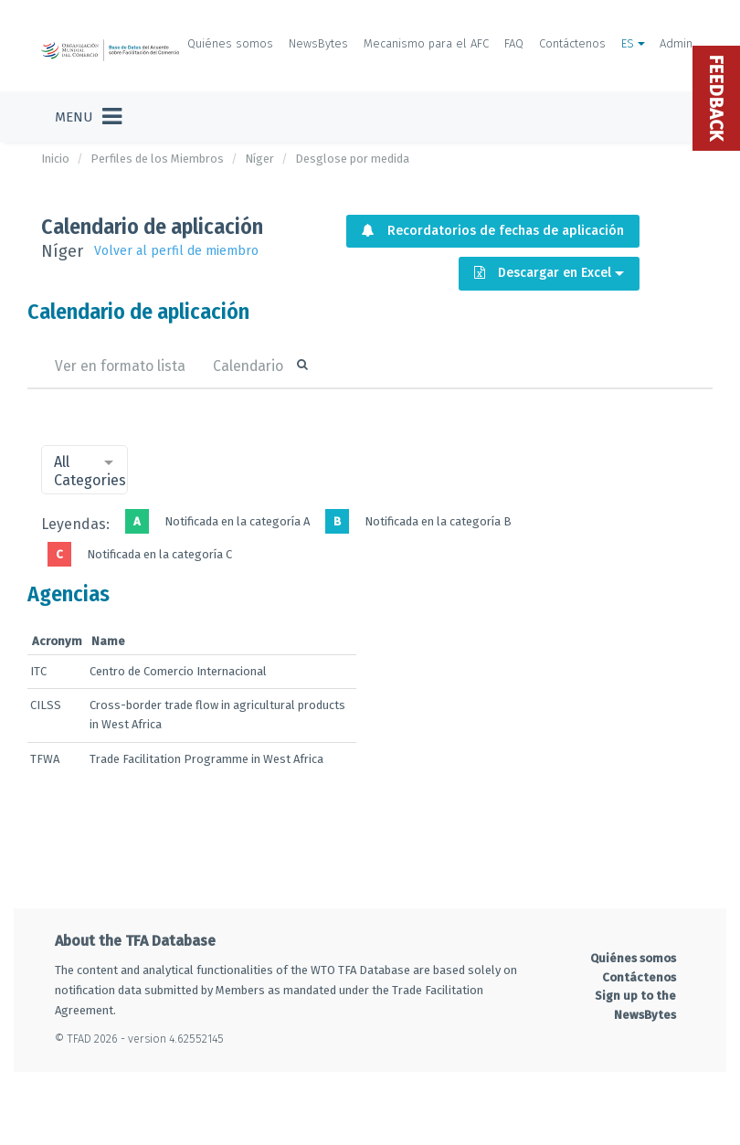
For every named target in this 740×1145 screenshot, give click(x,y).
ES (633, 43)
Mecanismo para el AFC (426, 43)
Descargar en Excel (549, 273)
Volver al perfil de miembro (176, 251)
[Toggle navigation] (88, 117)
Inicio (55, 158)
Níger (259, 158)
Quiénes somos (230, 43)
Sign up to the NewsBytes (635, 1005)
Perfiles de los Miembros (157, 158)
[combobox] (84, 469)
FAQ (513, 43)
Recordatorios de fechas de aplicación (493, 231)
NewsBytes (318, 43)
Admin (676, 43)
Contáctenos (572, 43)
